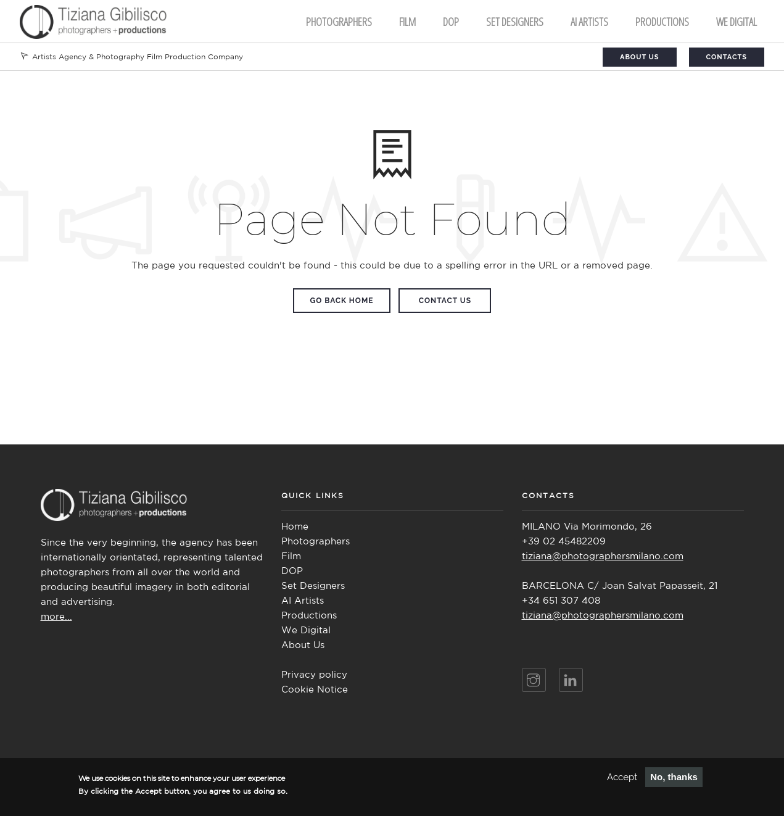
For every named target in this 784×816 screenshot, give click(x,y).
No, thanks (674, 779)
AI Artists (302, 601)
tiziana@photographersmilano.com (602, 556)
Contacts (726, 57)
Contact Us (445, 300)
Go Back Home (342, 300)
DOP (451, 21)
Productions (662, 21)
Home (294, 527)
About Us (639, 57)
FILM (407, 21)
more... (56, 617)
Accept (622, 779)
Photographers (339, 21)
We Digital (736, 21)
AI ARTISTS (589, 21)
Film (291, 556)
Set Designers (514, 21)
